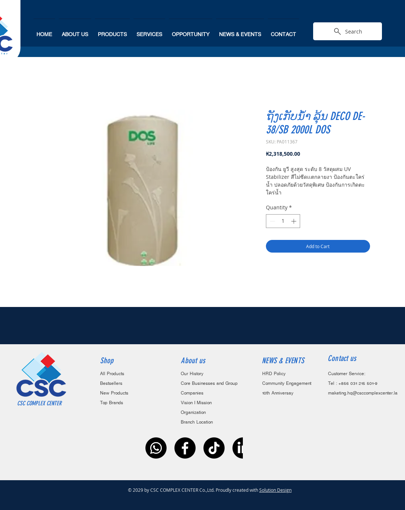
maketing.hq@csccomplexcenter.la (363, 393)
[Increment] (294, 221)
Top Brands (111, 402)
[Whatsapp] (156, 448)
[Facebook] (185, 448)
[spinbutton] (283, 221)
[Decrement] (271, 221)
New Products (114, 393)
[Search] (347, 31)
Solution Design (275, 490)
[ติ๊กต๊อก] (214, 448)
